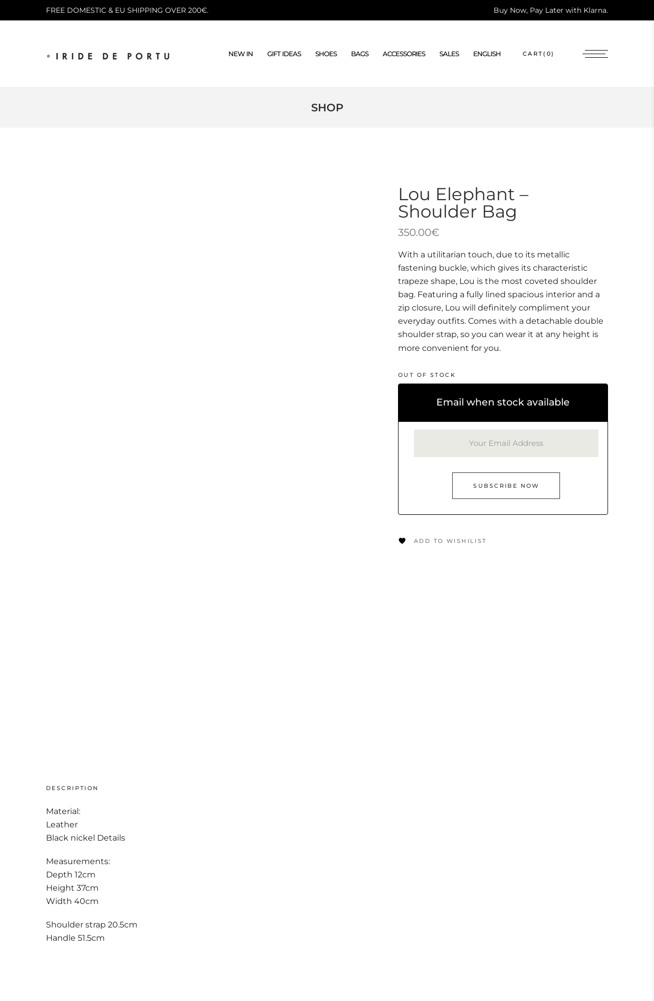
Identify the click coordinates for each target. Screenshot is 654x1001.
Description (72, 788)
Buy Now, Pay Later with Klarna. (551, 10)
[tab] (83, 788)
